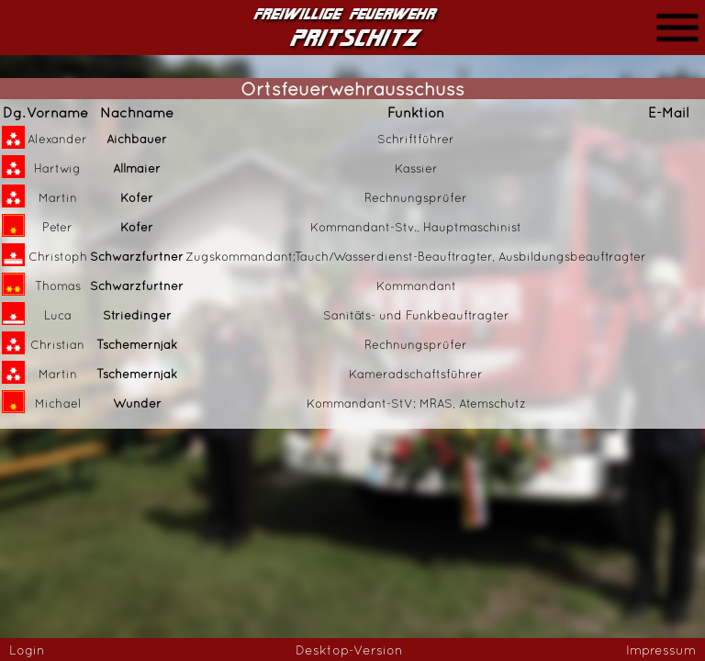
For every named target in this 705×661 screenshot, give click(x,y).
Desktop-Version (349, 650)
